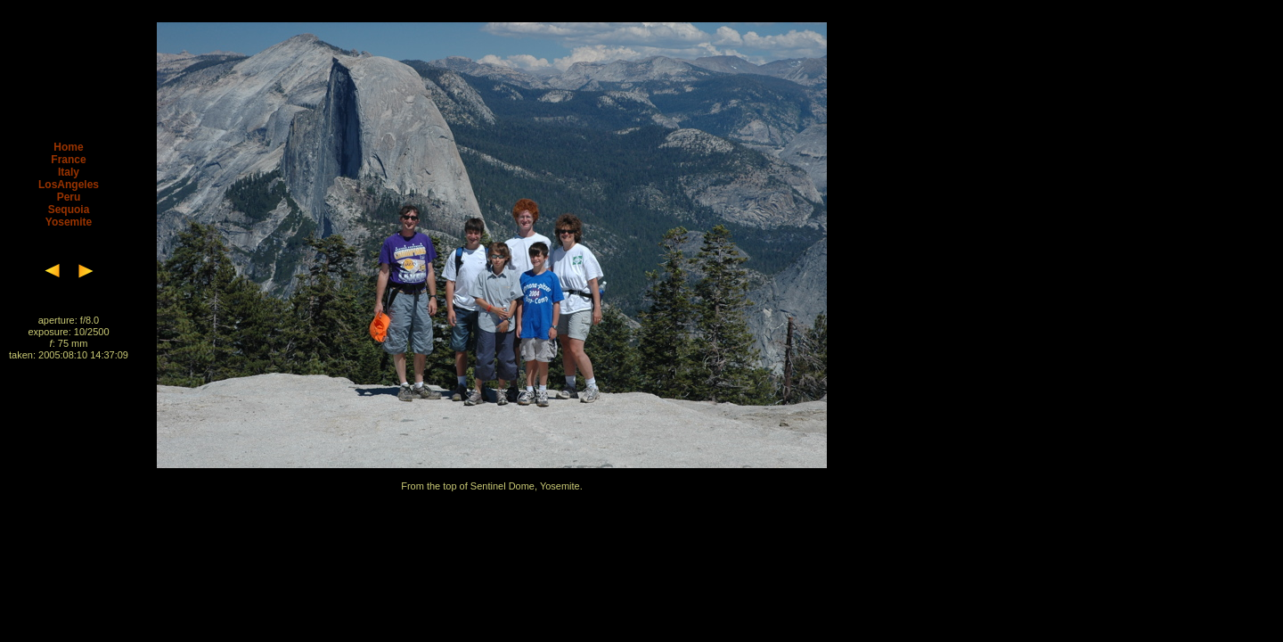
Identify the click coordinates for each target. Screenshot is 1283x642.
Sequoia (69, 209)
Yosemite (68, 222)
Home (68, 147)
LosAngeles (68, 184)
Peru (69, 197)
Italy (68, 172)
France (68, 159)
